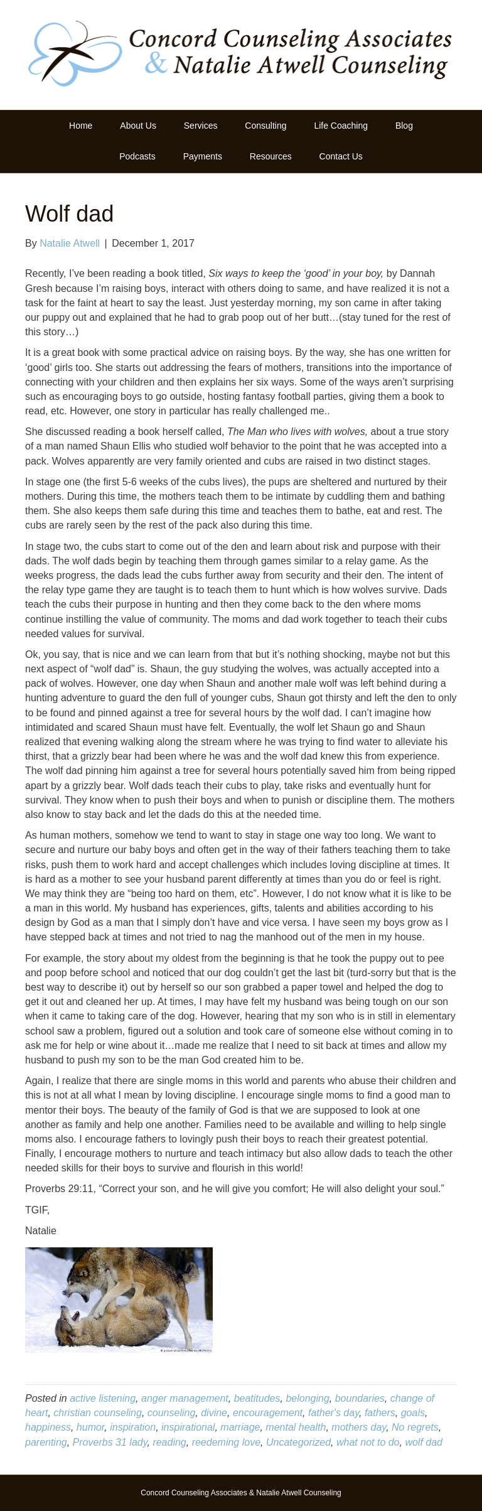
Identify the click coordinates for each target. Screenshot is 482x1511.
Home (80, 126)
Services (201, 126)
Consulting (265, 126)
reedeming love (226, 1442)
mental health (295, 1427)
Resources (271, 156)
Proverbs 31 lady (110, 1442)
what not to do (368, 1442)
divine (214, 1412)
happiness (48, 1427)
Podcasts (137, 156)
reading (169, 1442)
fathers (380, 1412)
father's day (333, 1412)
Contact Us (341, 156)
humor (90, 1427)
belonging (307, 1398)
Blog (404, 126)
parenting (46, 1442)
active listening (103, 1398)
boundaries (360, 1398)
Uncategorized (298, 1442)
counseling (171, 1412)
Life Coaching (341, 126)
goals (413, 1412)
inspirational (188, 1427)
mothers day (358, 1427)
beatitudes (257, 1398)
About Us (138, 126)
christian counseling (97, 1412)
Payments (202, 156)
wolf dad (423, 1442)
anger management (184, 1398)
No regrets (415, 1427)
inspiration (133, 1427)
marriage (240, 1427)
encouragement (268, 1412)
